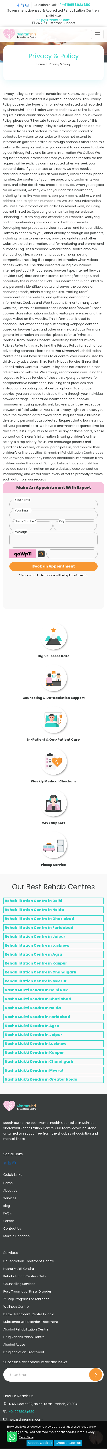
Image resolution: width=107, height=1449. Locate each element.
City (61, 521)
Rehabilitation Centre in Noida (34, 909)
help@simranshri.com (53, 20)
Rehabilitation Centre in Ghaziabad (39, 918)
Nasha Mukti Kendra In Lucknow (35, 1043)
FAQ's (7, 1213)
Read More (26, 1437)
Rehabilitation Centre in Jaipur (35, 936)
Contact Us (12, 1228)
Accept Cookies (40, 1443)
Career (8, 1221)
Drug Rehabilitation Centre (24, 1337)
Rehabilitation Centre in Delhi (33, 900)
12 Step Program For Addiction (26, 1299)
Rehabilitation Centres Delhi (24, 1276)
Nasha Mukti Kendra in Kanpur (34, 1052)
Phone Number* (25, 521)
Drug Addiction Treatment (23, 1352)
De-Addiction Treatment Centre (28, 1261)
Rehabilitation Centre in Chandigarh (40, 972)
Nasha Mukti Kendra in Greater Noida (41, 1079)
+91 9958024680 (21, 1412)
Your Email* (23, 510)
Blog (6, 1206)
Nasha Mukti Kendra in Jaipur (33, 1034)
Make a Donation (16, 1236)
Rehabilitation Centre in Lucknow (37, 945)
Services (9, 1198)
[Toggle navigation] (97, 34)
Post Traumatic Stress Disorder (27, 1291)
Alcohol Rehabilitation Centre (26, 1329)
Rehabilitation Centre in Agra (33, 954)
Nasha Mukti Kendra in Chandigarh (39, 1061)
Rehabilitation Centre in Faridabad (39, 927)
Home (8, 1183)
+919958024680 (76, 4)
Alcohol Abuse (14, 1344)
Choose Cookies (68, 1443)
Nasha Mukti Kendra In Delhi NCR (36, 990)
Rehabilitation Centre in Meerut (36, 981)
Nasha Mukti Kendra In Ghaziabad (38, 999)
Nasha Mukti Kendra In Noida (33, 1007)
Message (21, 532)
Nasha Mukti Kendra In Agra (32, 1025)
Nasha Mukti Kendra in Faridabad (37, 1016)
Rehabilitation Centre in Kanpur (36, 963)
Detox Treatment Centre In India (28, 1314)
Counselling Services (19, 1284)
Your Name (22, 500)
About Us (10, 1190)
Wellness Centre (16, 1306)
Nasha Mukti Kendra (18, 1268)
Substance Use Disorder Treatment (30, 1322)
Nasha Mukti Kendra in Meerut (34, 1070)
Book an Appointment (53, 566)
